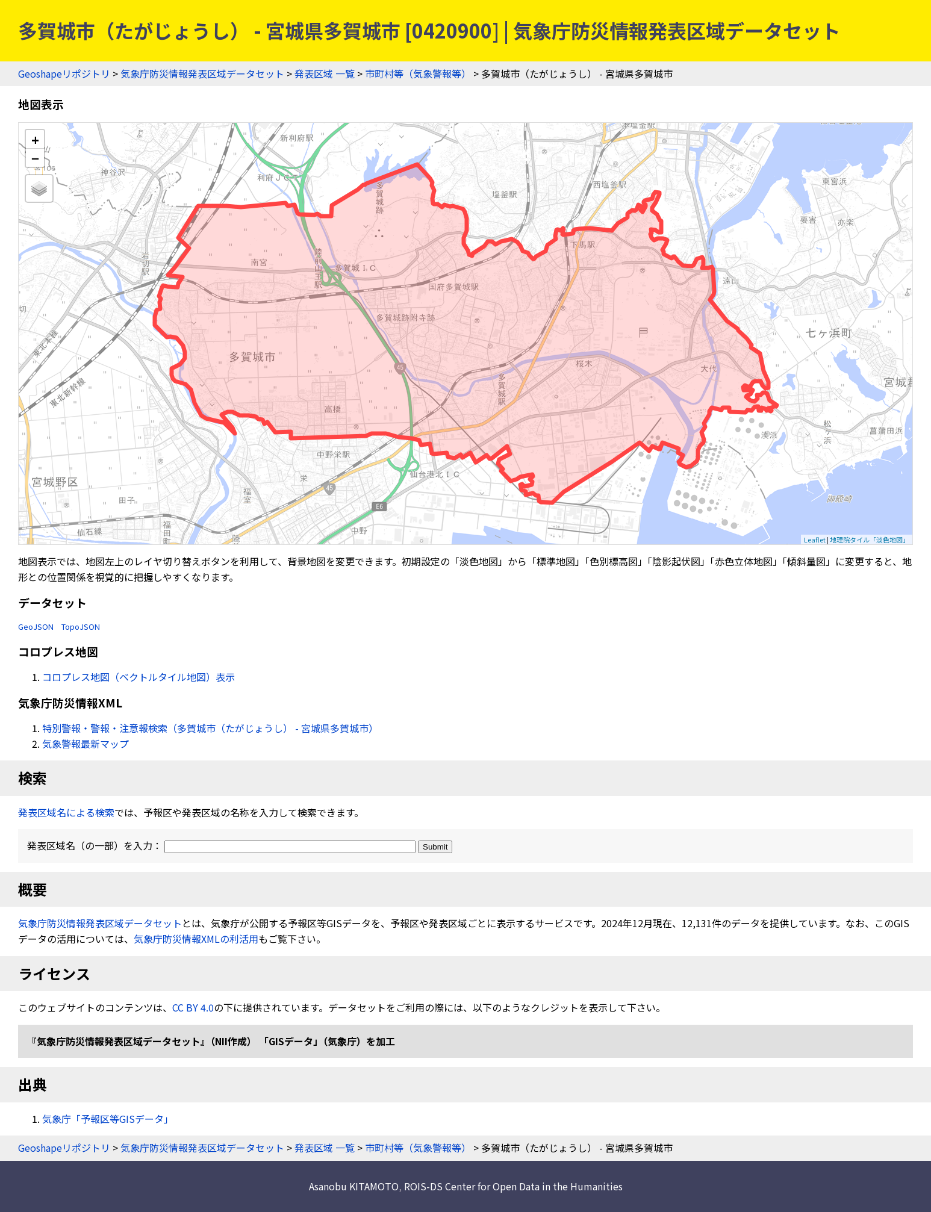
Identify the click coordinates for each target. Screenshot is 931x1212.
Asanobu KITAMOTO (354, 1186)
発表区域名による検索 (66, 812)
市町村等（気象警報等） (418, 73)
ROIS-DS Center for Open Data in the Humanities (513, 1186)
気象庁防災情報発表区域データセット (202, 73)
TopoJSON (80, 626)
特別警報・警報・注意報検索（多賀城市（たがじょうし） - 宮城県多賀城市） (210, 728)
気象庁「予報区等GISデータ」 (107, 1118)
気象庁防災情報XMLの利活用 (196, 938)
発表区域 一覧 (324, 73)
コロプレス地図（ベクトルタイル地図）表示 (138, 677)
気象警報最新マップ (85, 743)
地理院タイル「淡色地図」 (869, 539)
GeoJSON (36, 626)
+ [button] (35, 139)
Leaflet (815, 539)
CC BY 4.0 (193, 1007)
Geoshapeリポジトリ (64, 73)
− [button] (35, 158)
